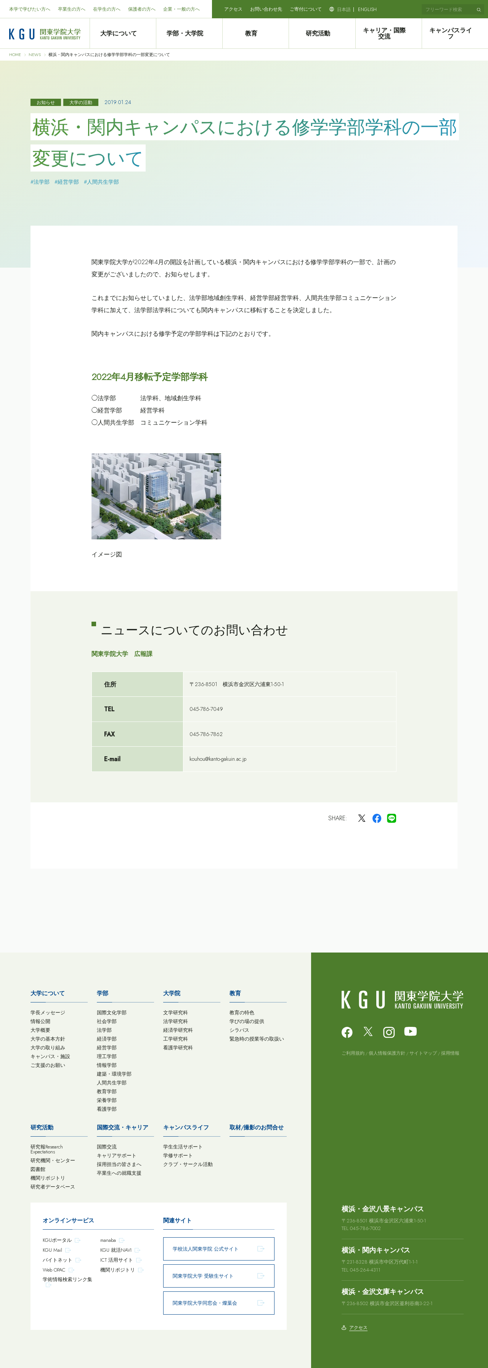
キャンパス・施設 (50, 1056)
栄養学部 (107, 1100)
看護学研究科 (178, 1047)
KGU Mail (52, 1250)
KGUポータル (57, 1240)
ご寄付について (306, 9)
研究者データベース (52, 1186)
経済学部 (107, 1038)
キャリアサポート (116, 1155)
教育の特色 (242, 1012)
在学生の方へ (106, 9)
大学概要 (40, 1030)
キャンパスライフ (454, 33)
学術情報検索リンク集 (67, 1279)
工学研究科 (175, 1038)
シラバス (239, 1030)
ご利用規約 (353, 1053)
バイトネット (57, 1260)
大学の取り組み (47, 1047)
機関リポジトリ (47, 1178)
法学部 (104, 1030)
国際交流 (107, 1146)
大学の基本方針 (47, 1038)
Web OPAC (54, 1269)
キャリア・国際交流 (388, 33)
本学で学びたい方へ (29, 9)
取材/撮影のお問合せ (257, 1127)
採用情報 (450, 1053)
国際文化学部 (112, 1012)
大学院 (171, 993)
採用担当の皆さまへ (119, 1164)
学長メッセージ (47, 1012)
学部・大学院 (189, 33)
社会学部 (107, 1021)
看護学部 (107, 1109)
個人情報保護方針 (387, 1053)
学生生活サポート (183, 1146)
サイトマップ (423, 1053)
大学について (123, 33)
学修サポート (178, 1155)
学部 (102, 993)
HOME (15, 55)
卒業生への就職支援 (119, 1173)
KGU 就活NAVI (116, 1250)
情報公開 (40, 1021)
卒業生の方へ (71, 9)
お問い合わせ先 (266, 9)
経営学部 (107, 1047)
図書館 (37, 1169)
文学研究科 (175, 1012)
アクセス (233, 9)
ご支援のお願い (47, 1065)
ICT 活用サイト (116, 1260)
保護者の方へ (142, 9)
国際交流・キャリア (122, 1127)
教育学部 (107, 1091)
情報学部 (107, 1065)
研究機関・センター (52, 1160)
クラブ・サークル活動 (188, 1164)
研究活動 (322, 33)
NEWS (35, 55)
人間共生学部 (112, 1082)
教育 (255, 33)
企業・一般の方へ (181, 9)
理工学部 (107, 1056)
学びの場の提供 (247, 1021)
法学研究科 (175, 1021)
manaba (108, 1240)
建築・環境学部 (114, 1074)
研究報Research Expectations (46, 1149)
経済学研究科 (178, 1030)
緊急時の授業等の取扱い (257, 1038)
